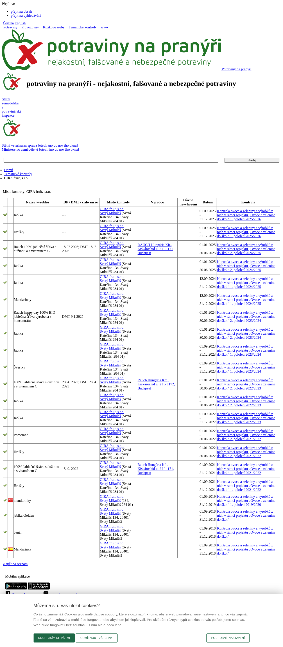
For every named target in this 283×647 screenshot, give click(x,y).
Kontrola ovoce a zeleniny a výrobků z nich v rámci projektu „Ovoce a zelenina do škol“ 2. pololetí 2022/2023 (246, 384)
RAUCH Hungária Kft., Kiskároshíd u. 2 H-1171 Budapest (155, 249)
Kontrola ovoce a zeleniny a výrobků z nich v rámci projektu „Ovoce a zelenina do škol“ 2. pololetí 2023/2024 (246, 316)
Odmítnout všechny (96, 638)
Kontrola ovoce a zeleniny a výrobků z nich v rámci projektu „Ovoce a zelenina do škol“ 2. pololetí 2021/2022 (246, 435)
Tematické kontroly (18, 174)
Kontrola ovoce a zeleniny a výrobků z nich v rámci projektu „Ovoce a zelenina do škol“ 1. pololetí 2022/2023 (246, 418)
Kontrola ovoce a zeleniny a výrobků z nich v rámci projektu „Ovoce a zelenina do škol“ (246, 515)
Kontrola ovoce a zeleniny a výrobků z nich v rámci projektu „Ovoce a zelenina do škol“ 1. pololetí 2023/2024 (246, 350)
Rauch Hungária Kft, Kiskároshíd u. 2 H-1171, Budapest (156, 469)
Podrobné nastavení (228, 638)
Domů (8, 170)
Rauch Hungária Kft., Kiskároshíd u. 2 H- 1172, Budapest (156, 384)
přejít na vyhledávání (26, 15)
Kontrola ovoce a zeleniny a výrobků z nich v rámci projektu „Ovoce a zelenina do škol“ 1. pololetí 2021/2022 (246, 469)
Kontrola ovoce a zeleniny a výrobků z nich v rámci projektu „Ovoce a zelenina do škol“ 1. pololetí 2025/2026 (246, 215)
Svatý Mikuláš (110, 213)
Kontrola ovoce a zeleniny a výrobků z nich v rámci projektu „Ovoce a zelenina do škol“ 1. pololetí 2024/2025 (246, 283)
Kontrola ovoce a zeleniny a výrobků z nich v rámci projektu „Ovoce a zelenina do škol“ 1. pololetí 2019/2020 (246, 501)
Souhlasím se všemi (54, 638)
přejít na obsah (21, 11)
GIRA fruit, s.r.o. (112, 209)
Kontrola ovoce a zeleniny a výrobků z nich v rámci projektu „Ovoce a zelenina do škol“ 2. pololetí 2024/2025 (246, 249)
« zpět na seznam (15, 564)
